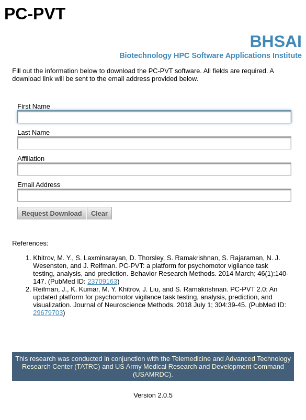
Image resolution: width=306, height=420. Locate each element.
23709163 (102, 281)
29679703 (48, 313)
